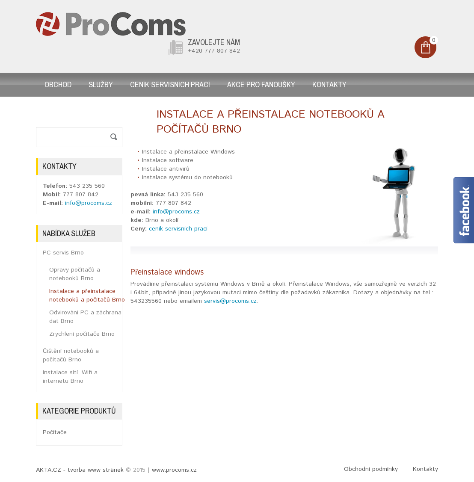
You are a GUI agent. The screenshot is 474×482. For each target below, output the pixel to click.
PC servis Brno (63, 252)
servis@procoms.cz (230, 301)
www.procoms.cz (174, 470)
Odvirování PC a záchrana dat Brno (85, 316)
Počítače (55, 432)
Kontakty (329, 84)
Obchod (57, 84)
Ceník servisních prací (170, 84)
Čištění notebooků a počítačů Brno (71, 355)
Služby (101, 84)
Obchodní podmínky (371, 469)
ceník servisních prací (178, 229)
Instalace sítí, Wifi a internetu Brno (70, 376)
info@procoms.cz (176, 211)
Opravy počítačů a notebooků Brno (74, 274)
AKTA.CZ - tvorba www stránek (80, 470)
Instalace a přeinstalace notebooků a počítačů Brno (87, 295)
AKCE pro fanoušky (261, 84)
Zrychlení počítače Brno (82, 334)
